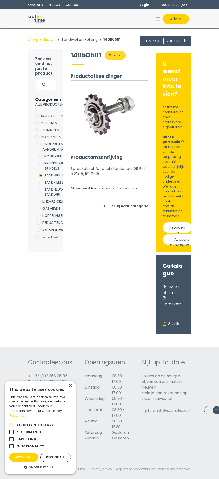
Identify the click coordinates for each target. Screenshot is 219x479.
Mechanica (51, 137)
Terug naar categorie (125, 206)
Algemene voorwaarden (136, 469)
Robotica (50, 236)
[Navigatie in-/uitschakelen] (158, 19)
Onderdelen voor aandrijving (58, 147)
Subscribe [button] (215, 411)
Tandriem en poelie (60, 182)
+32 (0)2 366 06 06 (50, 376)
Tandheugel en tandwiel (57, 192)
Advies (176, 18)
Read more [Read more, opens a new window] (17, 415)
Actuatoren (52, 115)
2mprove (183, 469)
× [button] (70, 386)
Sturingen (50, 129)
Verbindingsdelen (58, 229)
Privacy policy (101, 469)
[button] (40, 467)
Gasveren (51, 208)
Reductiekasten (56, 222)
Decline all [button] (55, 457)
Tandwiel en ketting (79, 39)
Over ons (35, 4)
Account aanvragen (182, 241)
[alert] (40, 427)
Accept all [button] (24, 457)
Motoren (49, 122)
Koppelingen (53, 215)
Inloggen (177, 229)
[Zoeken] (41, 84)
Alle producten (42, 39)
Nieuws (54, 4)
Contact (73, 4)
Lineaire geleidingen (59, 201)
